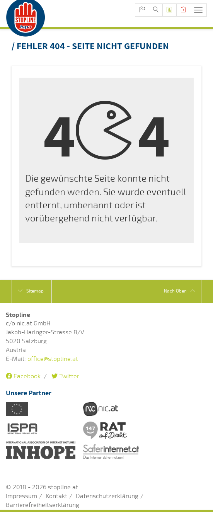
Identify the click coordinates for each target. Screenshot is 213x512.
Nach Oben (179, 291)
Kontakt (56, 496)
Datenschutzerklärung (107, 496)
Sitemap (31, 291)
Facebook (23, 376)
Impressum (21, 496)
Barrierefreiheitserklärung (42, 505)
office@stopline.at (52, 359)
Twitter (65, 376)
